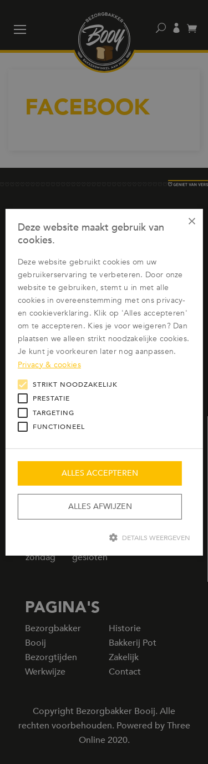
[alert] (104, 382)
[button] (104, 537)
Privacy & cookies (49, 364)
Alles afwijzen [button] (100, 506)
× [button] (190, 221)
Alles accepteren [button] (100, 473)
